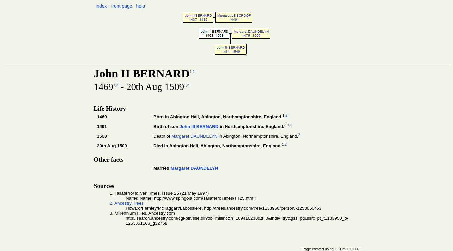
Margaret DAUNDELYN (194, 136)
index (101, 6)
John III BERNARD (198, 126)
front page (121, 6)
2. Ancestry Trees (127, 203)
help (140, 6)
